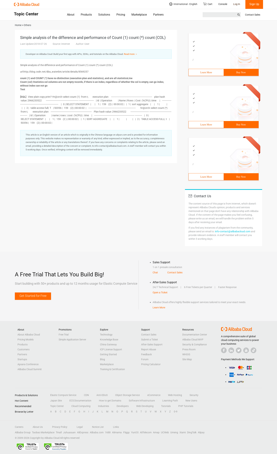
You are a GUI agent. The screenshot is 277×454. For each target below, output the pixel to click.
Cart (207, 3)
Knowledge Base (109, 339)
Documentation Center (194, 334)
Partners (158, 14)
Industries (103, 406)
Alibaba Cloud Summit (29, 369)
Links (116, 427)
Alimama (117, 432)
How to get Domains (110, 400)
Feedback (146, 354)
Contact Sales (252, 14)
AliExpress (82, 432)
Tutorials (166, 406)
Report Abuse (148, 349)
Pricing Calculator (151, 364)
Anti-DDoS (102, 395)
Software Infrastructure (142, 400)
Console (222, 4)
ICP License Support (111, 349)
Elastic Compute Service (63, 395)
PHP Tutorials (185, 406)
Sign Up (254, 4)
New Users (191, 400)
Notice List (98, 427)
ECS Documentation (80, 400)
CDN (86, 395)
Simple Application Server (72, 339)
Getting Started (108, 354)
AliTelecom (146, 432)
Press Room (189, 349)
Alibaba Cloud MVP (192, 339)
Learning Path (170, 400)
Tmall (59, 432)
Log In (236, 4)
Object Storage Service (127, 395)
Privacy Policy (59, 427)
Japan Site (56, 400)
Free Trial (64, 334)
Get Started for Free (32, 296)
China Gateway (108, 344)
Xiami (182, 432)
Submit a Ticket (149, 339)
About (70, 14)
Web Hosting (175, 395)
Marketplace (139, 14)
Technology (106, 334)
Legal (80, 427)
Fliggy (126, 432)
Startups (22, 359)
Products (86, 14)
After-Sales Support (152, 344)
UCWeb (165, 432)
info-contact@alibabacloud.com (232, 231)
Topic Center (57, 406)
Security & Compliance (194, 344)
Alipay (201, 432)
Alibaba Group (23, 432)
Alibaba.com (97, 432)
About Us (38, 427)
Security (194, 395)
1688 (108, 432)
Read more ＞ (130, 54)
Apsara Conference (28, 364)
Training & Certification (112, 369)
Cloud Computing (80, 406)
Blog (102, 359)
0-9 (175, 411)
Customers (23, 349)
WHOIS (186, 354)
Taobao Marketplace (43, 432)
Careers (19, 427)
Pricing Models (25, 339)
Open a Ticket (160, 292)
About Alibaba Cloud (28, 334)
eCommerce (153, 395)
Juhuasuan (69, 432)
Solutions (104, 14)
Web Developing (145, 406)
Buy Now (241, 72)
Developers (123, 406)
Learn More (206, 72)
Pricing (120, 14)
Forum (144, 359)
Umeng (174, 432)
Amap (156, 432)
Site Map (187, 359)
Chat (155, 272)
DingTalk (191, 432)
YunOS (134, 432)
